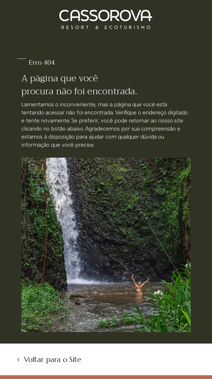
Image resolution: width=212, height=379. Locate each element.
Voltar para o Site (52, 359)
